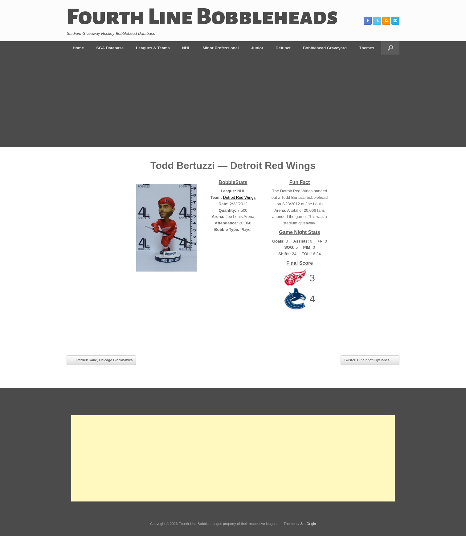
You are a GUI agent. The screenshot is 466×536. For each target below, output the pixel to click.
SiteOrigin (308, 524)
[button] (390, 48)
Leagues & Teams (153, 48)
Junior (257, 48)
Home (78, 48)
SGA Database (110, 48)
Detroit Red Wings (239, 197)
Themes (366, 48)
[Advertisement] (233, 101)
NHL (186, 48)
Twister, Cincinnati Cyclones (370, 360)
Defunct (283, 48)
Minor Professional (221, 48)
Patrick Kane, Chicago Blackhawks (101, 360)
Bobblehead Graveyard (325, 48)
